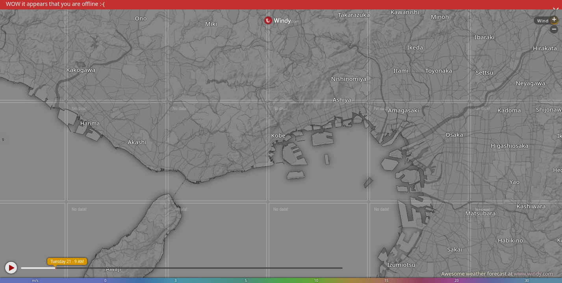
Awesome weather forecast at (497, 273)
